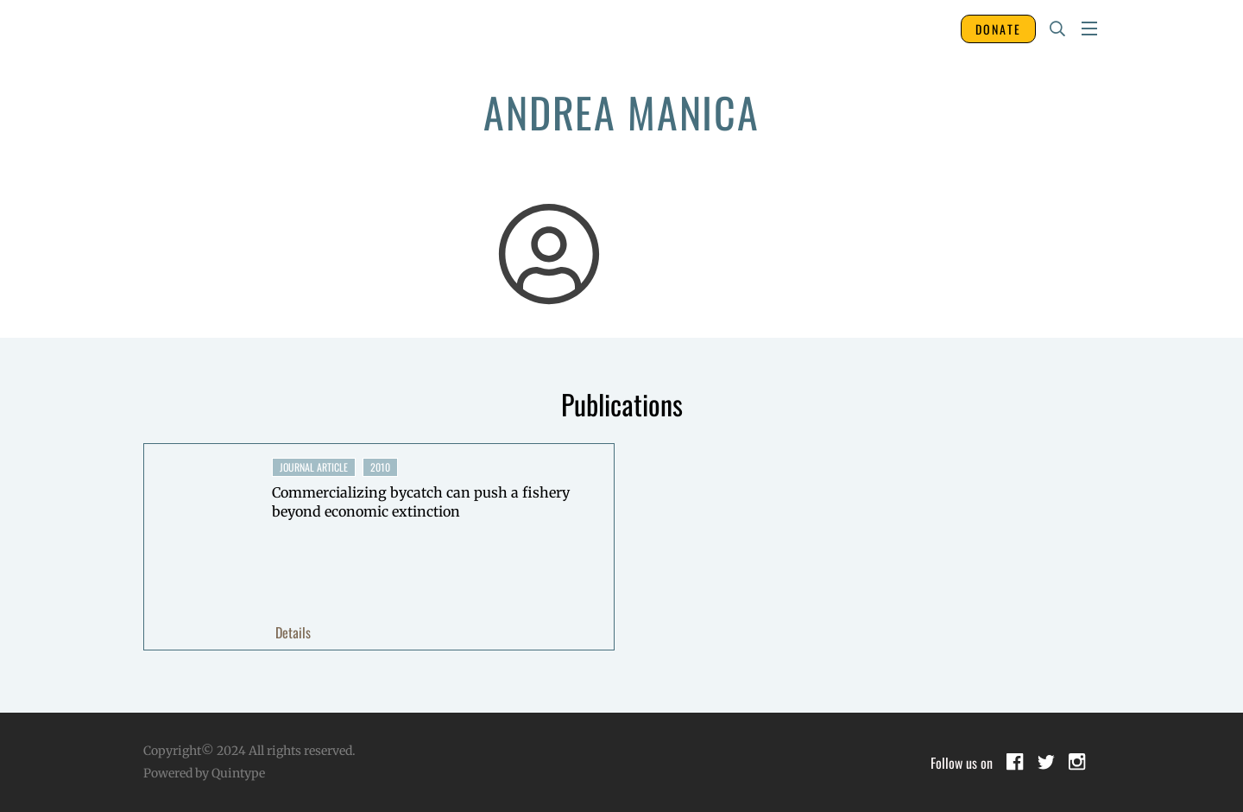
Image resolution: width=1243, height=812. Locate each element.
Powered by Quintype (204, 773)
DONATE (998, 29)
